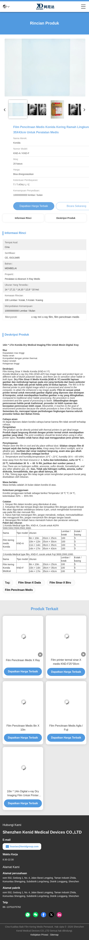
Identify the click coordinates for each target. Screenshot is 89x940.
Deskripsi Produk (65, 218)
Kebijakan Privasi (39, 934)
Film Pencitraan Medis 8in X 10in (22, 727)
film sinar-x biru (60, 582)
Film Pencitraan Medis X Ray (23, 660)
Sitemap (54, 934)
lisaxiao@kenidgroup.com (22, 846)
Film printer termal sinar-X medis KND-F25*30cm (66, 661)
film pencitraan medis (19, 589)
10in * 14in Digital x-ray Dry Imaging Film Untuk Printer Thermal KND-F (23, 793)
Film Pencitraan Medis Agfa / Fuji (66, 727)
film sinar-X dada (29, 582)
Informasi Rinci (23, 218)
